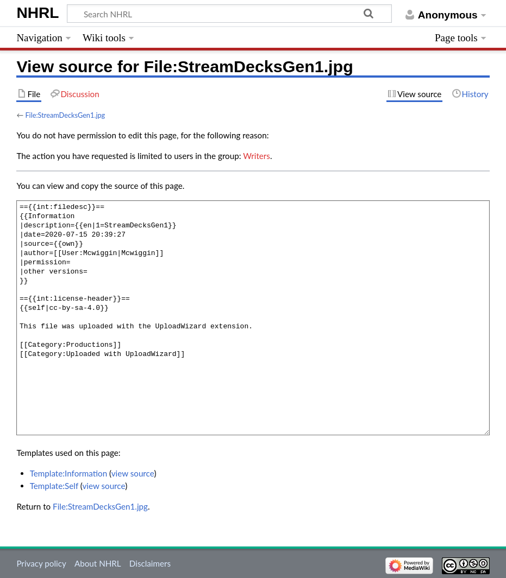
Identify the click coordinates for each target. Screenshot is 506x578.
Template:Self (54, 486)
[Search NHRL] (229, 13)
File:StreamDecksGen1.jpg (65, 115)
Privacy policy (41, 563)
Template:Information (68, 473)
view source (132, 473)
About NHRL (97, 563)
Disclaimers (150, 563)
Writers (256, 156)
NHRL (37, 12)
